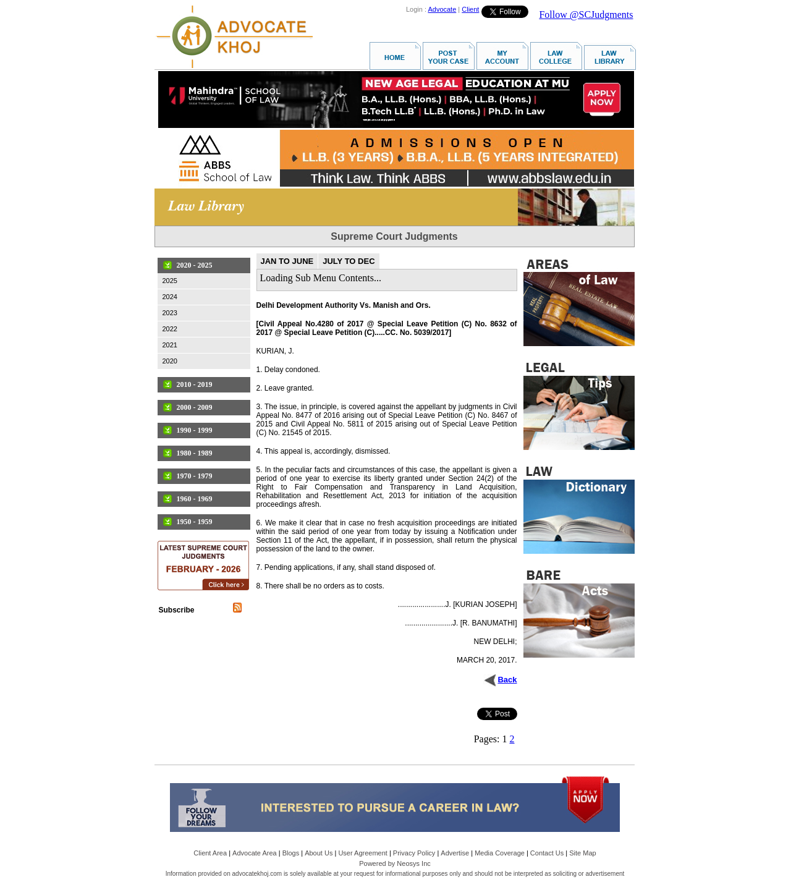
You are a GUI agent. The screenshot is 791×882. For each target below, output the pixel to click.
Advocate (442, 9)
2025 (170, 280)
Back (507, 679)
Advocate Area (254, 853)
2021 (170, 345)
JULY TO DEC (348, 261)
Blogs (291, 853)
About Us (318, 853)
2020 (170, 361)
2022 (170, 329)
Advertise (455, 853)
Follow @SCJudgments (586, 14)
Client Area (210, 853)
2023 (170, 312)
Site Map (582, 853)
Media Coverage (500, 853)
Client (470, 9)
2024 (170, 296)
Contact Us (547, 853)
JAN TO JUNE (287, 261)
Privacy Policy (414, 853)
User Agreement (362, 853)
